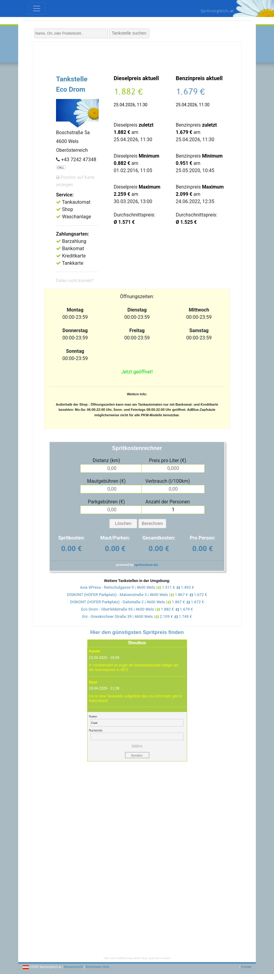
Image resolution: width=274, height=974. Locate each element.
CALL (60, 167)
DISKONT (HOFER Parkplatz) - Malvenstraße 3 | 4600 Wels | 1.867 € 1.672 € (137, 594)
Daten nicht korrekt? (75, 280)
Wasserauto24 (73, 967)
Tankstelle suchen (129, 33)
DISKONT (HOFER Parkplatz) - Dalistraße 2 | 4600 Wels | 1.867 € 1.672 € (137, 602)
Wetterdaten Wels (97, 967)
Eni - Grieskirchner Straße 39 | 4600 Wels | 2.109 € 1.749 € (137, 616)
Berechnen (152, 523)
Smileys (137, 745)
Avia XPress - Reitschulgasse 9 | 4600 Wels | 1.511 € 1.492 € (137, 587)
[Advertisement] (137, 57)
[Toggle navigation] (36, 8)
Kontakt (246, 967)
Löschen (123, 523)
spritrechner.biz (146, 565)
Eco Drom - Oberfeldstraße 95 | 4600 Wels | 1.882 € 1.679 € (137, 609)
